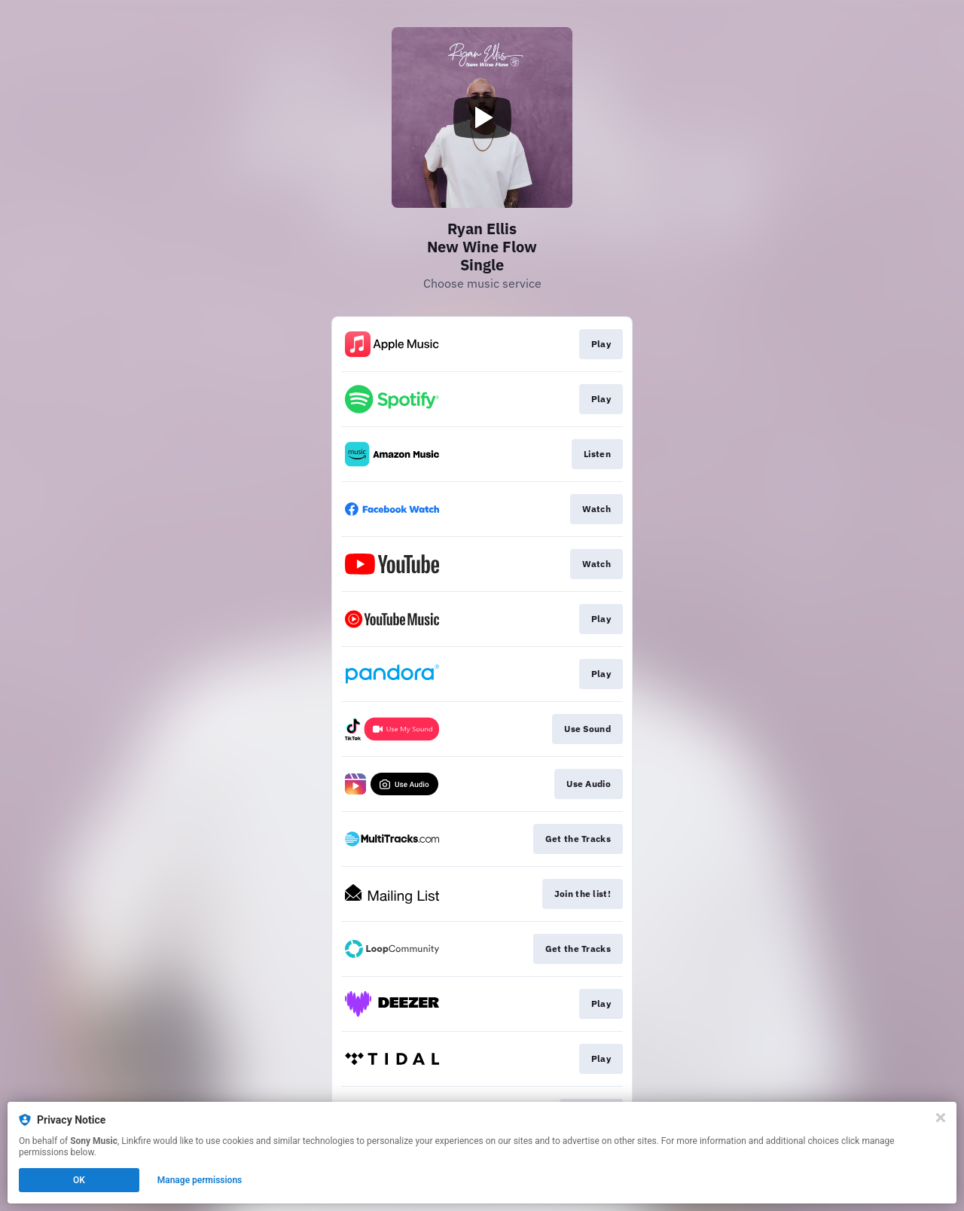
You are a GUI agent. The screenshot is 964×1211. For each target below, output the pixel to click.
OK (79, 1180)
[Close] (941, 1118)
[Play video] (482, 117)
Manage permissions (200, 1180)
